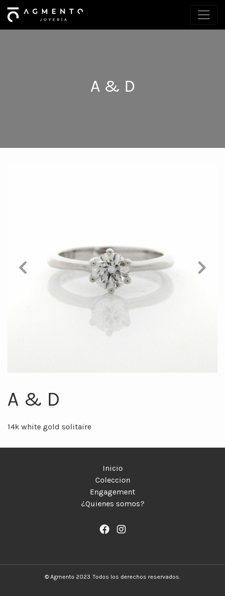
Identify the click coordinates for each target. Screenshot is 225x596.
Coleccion (112, 480)
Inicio (113, 468)
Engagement (112, 491)
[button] (23, 268)
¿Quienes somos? (113, 503)
